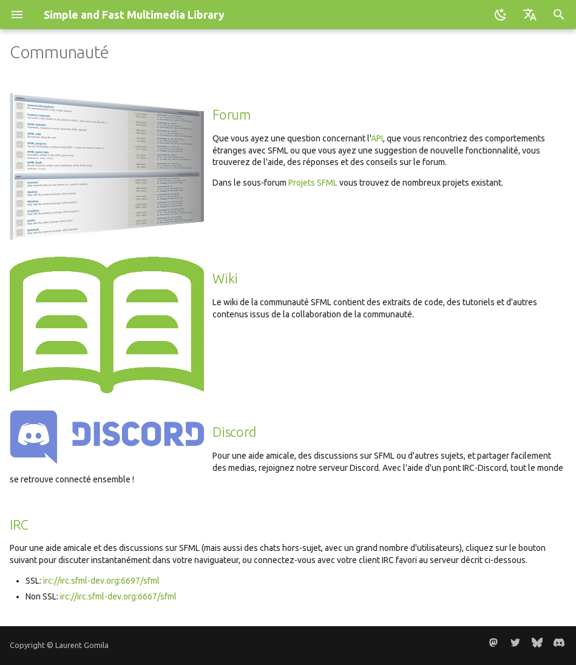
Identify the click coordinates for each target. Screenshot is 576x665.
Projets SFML (312, 182)
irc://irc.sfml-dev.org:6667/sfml (118, 596)
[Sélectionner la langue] (530, 14)
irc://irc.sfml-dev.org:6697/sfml (101, 581)
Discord (234, 432)
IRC (19, 525)
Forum (231, 114)
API (377, 138)
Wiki (225, 278)
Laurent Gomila (82, 645)
